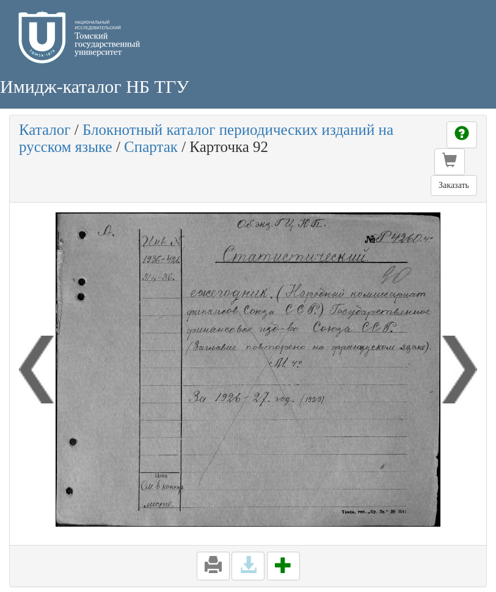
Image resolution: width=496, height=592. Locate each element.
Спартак (151, 147)
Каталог (45, 129)
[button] (449, 161)
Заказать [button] (454, 185)
